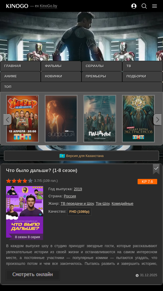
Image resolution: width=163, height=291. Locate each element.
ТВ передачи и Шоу (77, 203)
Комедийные (122, 203)
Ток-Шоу (103, 203)
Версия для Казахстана (81, 156)
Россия (70, 196)
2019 (78, 189)
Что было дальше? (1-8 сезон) (41, 170)
